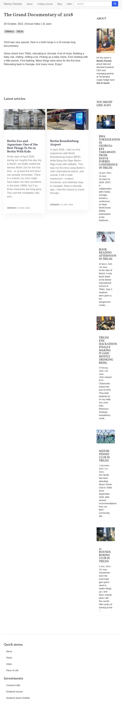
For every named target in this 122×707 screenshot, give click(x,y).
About (30, 4)
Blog (59, 4)
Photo (9, 657)
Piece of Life (12, 670)
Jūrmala (9, 31)
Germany (12, 208)
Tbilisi (20, 31)
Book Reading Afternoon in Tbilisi (107, 254)
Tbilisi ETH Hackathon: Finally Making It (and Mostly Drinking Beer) (108, 350)
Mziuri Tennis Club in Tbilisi (104, 456)
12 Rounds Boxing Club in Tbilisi (105, 555)
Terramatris (104, 76)
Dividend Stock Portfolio (18, 698)
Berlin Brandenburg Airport (64, 143)
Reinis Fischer (13, 4)
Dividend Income (14, 691)
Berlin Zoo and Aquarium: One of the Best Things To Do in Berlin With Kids (22, 146)
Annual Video (32, 23)
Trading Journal (45, 4)
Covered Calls (13, 685)
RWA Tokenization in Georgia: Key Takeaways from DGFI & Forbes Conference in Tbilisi (109, 152)
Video (69, 4)
